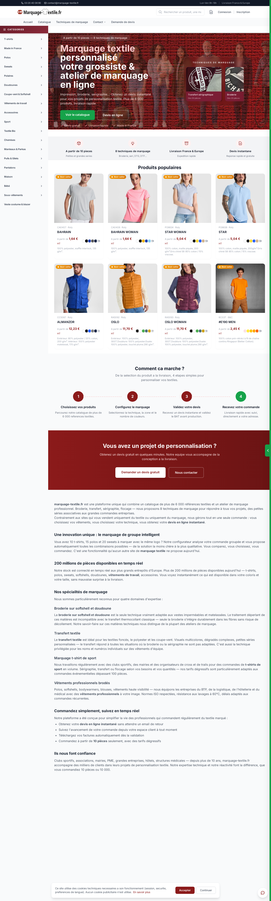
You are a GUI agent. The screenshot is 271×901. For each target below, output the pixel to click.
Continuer (206, 890)
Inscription (243, 12)
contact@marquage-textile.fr (61, 3)
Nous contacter (186, 472)
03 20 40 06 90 (31, 3)
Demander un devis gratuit (140, 472)
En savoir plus (141, 892)
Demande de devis (123, 22)
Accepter (185, 890)
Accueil (28, 22)
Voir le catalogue (77, 115)
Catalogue (44, 22)
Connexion (224, 12)
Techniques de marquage (72, 22)
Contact (99, 22)
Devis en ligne (113, 115)
